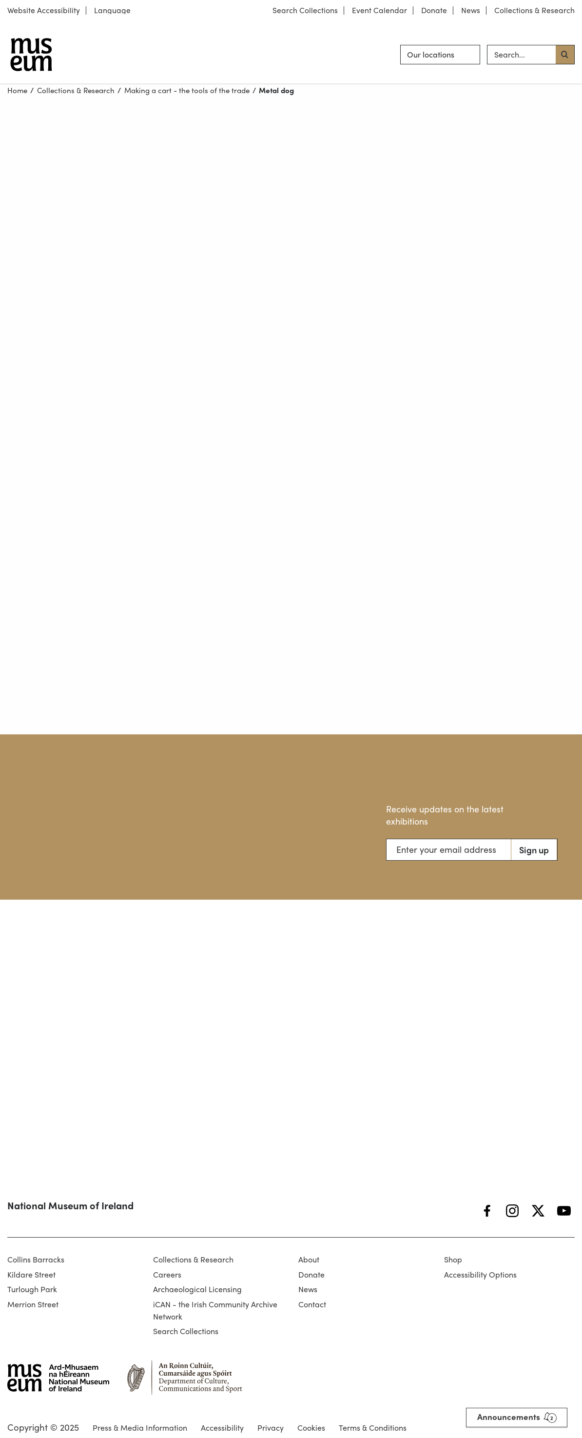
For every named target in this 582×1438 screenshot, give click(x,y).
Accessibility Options (480, 1274)
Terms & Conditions (373, 1427)
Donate (434, 10)
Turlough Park (32, 1289)
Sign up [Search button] (534, 850)
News (470, 10)
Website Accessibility (43, 10)
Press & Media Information (140, 1427)
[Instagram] (512, 1210)
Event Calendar (379, 10)
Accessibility (222, 1427)
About (308, 1259)
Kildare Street (31, 1274)
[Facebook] (487, 1210)
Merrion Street (32, 1304)
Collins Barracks (35, 1259)
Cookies (311, 1427)
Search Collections (305, 10)
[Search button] (565, 54)
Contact (312, 1304)
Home (17, 90)
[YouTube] (564, 1210)
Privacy (270, 1427)
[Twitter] (538, 1210)
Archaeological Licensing (197, 1289)
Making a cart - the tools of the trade (187, 90)
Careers (167, 1274)
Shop (453, 1259)
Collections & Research (534, 10)
